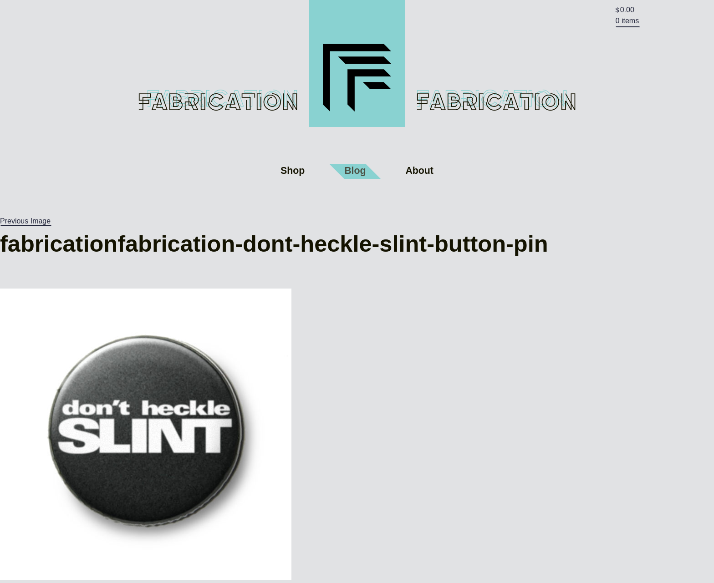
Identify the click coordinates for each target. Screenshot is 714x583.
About (419, 170)
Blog (355, 170)
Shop (292, 170)
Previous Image (25, 221)
